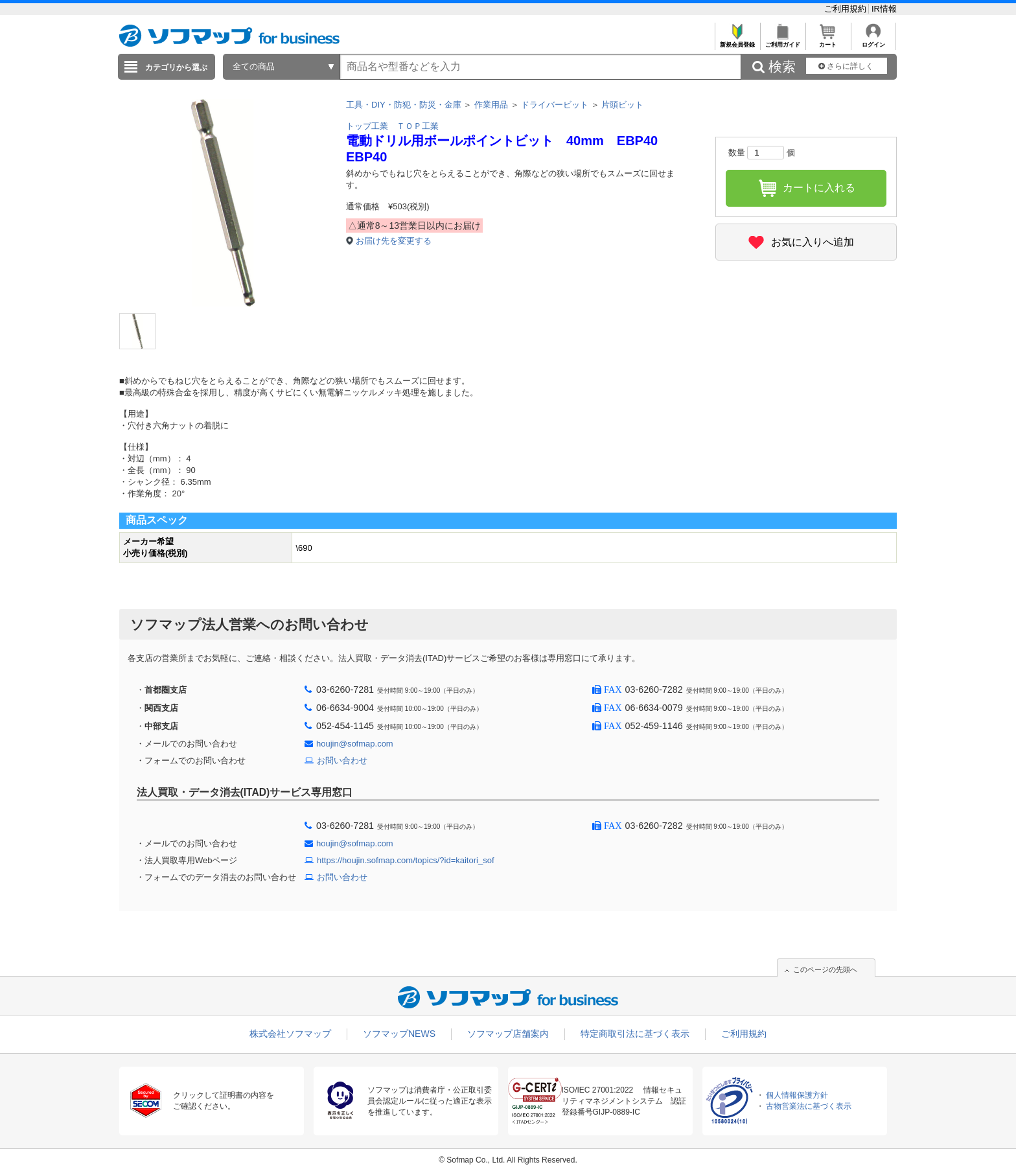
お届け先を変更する (394, 241)
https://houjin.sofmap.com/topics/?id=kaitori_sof (405, 860)
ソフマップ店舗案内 (508, 1033)
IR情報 (884, 9)
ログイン (873, 41)
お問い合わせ (342, 760)
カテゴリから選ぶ (176, 67)
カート (828, 41)
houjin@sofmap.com (354, 743)
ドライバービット (554, 105)
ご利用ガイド (782, 41)
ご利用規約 (846, 9)
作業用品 (491, 105)
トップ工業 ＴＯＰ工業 (392, 126)
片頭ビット (622, 105)
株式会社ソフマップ (290, 1033)
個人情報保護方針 (797, 1095)
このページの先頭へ (825, 969)
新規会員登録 (737, 41)
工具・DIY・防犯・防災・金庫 (403, 105)
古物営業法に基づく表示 (808, 1106)
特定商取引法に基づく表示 (635, 1033)
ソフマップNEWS (399, 1033)
